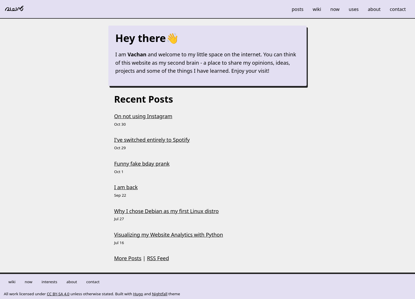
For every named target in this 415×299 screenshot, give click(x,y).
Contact (398, 9)
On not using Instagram (143, 116)
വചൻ (14, 9)
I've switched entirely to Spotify (152, 139)
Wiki (317, 9)
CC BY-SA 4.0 (58, 293)
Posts (297, 9)
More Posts (128, 258)
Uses (354, 9)
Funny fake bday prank (141, 163)
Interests (49, 281)
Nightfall (159, 293)
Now (334, 9)
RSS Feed (158, 258)
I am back (126, 187)
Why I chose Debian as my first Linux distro (166, 211)
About (374, 9)
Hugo (138, 293)
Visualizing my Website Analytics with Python (168, 234)
